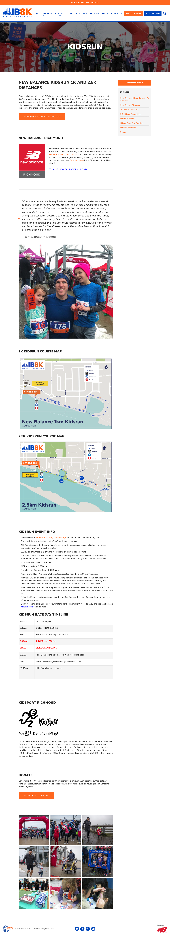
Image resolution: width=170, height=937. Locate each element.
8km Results (77, 2)
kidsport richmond (128, 127)
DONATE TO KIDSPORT (36, 795)
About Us (99, 13)
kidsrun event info (127, 118)
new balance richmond (130, 105)
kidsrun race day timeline (131, 123)
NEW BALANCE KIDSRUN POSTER (42, 116)
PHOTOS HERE (134, 13)
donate (123, 132)
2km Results (92, 2)
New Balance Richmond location (64, 154)
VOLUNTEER (153, 13)
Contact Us (114, 13)
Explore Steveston (80, 13)
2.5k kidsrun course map (130, 114)
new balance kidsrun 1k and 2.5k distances (134, 99)
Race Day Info (43, 13)
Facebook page (77, 160)
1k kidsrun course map (130, 109)
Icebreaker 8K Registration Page (51, 537)
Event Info (60, 13)
